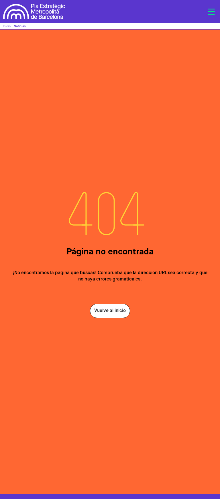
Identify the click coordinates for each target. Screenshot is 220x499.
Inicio (7, 26)
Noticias (20, 26)
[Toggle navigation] (211, 12)
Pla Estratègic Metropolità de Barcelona (34, 12)
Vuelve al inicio (110, 311)
